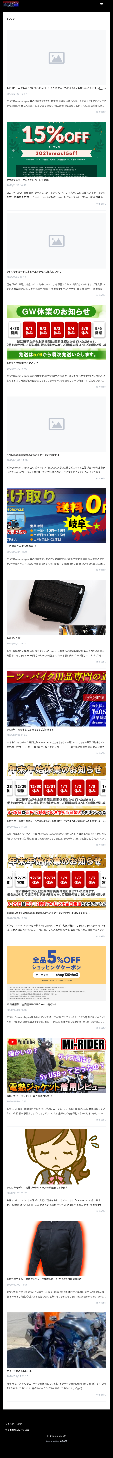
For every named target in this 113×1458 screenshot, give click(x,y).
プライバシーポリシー (15, 1424)
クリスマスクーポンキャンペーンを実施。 (28, 180)
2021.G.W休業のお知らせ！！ (22, 363)
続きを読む (101, 112)
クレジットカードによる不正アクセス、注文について (34, 272)
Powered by (56, 1441)
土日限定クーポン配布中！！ (21, 546)
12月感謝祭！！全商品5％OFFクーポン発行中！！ (32, 1004)
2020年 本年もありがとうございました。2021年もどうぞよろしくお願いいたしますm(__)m (56, 821)
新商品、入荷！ (14, 638)
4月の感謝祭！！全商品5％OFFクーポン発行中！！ (33, 455)
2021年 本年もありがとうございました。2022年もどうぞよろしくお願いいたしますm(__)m (56, 88)
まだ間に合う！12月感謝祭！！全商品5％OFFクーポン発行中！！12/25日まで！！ (48, 913)
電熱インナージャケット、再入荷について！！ (29, 1096)
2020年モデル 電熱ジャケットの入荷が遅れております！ (38, 1187)
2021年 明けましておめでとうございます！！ (30, 730)
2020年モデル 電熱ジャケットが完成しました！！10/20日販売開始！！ (45, 1279)
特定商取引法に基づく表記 (17, 1430)
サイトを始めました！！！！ (19, 1371)
